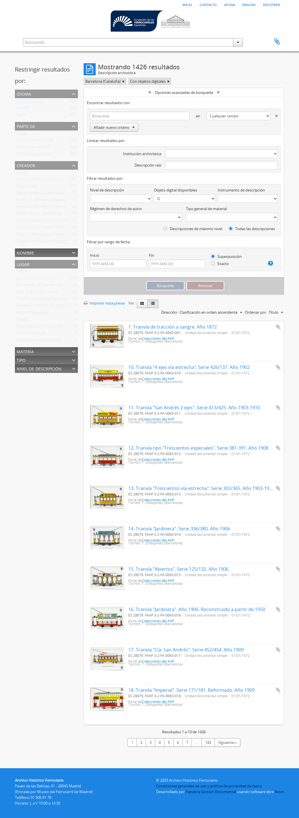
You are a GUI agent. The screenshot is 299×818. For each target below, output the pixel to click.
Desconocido (27, 187)
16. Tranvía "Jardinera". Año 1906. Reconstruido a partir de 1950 (196, 609)
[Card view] (142, 303)
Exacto (220, 263)
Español (22, 108)
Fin (151, 255)
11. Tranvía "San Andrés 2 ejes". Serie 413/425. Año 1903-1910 (194, 407)
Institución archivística (142, 153)
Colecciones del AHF (33, 148)
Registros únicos (30, 101)
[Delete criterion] (274, 115)
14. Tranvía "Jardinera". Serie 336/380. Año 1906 (179, 528)
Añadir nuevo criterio (114, 127)
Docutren (271, 4)
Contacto (208, 4)
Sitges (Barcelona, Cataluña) (39, 327)
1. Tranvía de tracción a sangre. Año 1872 (172, 327)
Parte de (26, 126)
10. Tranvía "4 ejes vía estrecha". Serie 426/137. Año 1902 (189, 367)
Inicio (187, 4)
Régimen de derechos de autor (116, 208)
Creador (26, 165)
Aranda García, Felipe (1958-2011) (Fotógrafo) (54, 228)
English (248, 4)
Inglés (21, 115)
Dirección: (169, 312)
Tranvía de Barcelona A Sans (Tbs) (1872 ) (50, 207)
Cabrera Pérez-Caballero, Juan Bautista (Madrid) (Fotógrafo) (66, 194)
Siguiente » (227, 742)
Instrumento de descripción (241, 190)
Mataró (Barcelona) (32, 313)
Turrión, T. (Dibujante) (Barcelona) (44, 200)
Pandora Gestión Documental (211, 791)
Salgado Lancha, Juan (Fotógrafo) (44, 242)
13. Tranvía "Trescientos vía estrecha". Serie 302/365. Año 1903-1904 (201, 488)
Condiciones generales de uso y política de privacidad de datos (209, 786)
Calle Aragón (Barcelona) (36, 292)
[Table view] (152, 303)
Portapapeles (277, 42)
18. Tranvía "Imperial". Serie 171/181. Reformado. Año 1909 (191, 690)
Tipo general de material (206, 208)
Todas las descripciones (252, 228)
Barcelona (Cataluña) (33, 279)
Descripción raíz (148, 165)
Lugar (23, 264)
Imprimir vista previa (104, 303)
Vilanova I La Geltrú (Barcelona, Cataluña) (51, 306)
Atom (279, 791)
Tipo (21, 359)
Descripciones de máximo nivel (193, 228)
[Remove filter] (123, 81)
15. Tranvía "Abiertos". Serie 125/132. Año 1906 (178, 569)
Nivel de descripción (39, 368)
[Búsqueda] (140, 116)
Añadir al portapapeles (278, 327)
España (22, 320)
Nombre (25, 252)
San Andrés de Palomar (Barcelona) (46, 286)
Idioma (24, 93)
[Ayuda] (269, 263)
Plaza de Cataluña (31, 334)
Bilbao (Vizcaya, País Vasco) (39, 340)
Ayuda (229, 4)
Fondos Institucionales (35, 141)
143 (208, 742)
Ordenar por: (256, 312)
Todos (21, 134)
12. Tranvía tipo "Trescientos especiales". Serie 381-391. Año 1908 (198, 448)
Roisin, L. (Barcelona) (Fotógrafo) (43, 235)
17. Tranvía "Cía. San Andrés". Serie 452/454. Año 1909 (186, 650)
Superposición (226, 256)
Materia (25, 351)
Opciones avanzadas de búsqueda (184, 92)
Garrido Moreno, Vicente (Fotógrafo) (47, 221)
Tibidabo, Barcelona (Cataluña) (42, 299)
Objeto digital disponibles (175, 190)
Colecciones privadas (34, 154)
